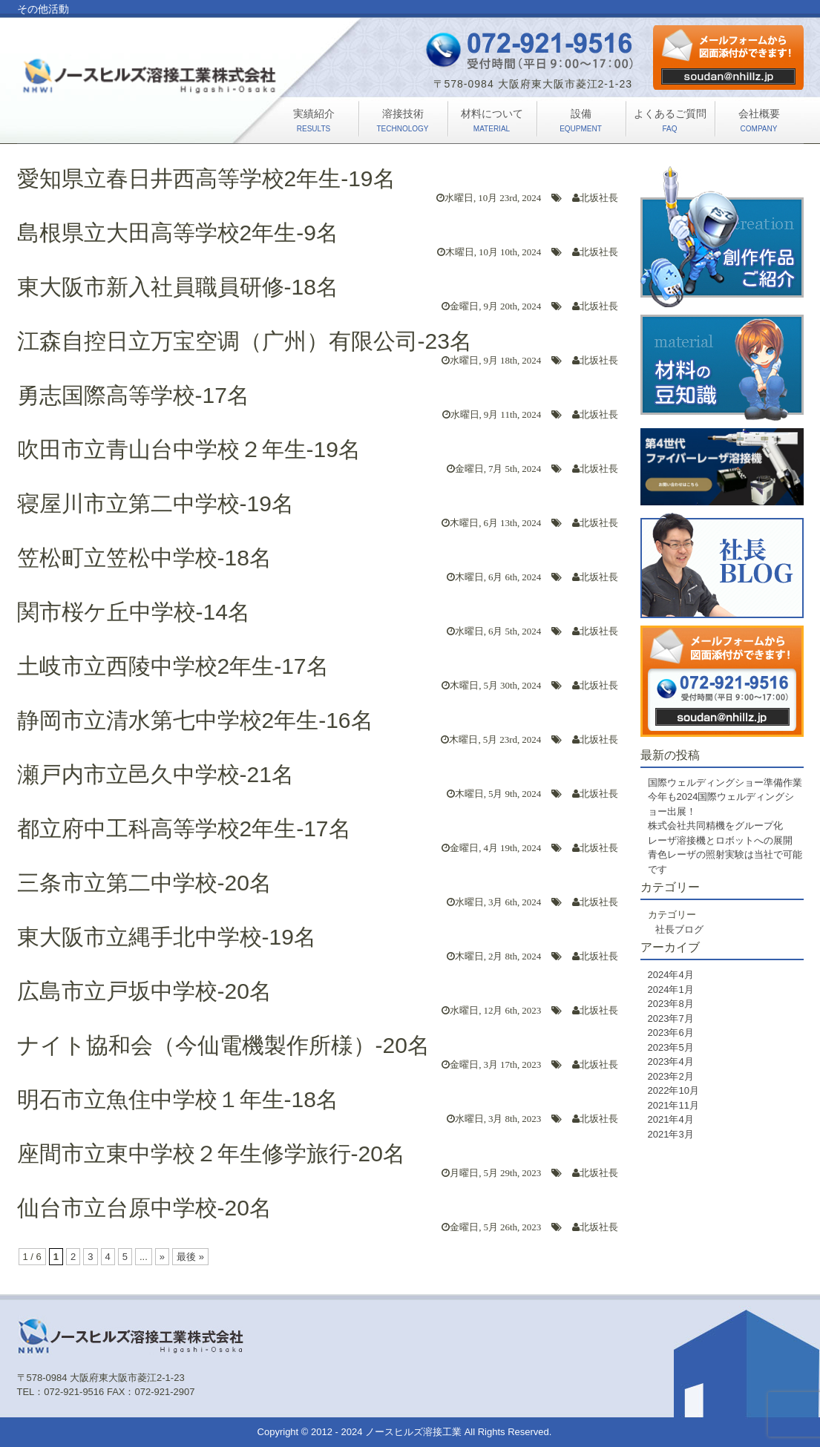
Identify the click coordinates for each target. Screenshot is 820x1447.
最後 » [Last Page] (190, 1256)
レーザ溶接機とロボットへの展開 (720, 840)
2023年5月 (671, 1047)
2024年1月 (671, 989)
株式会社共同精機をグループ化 (715, 825)
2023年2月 (671, 1076)
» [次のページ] (162, 1256)
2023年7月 (671, 1018)
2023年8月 (671, 1003)
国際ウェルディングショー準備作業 (725, 782)
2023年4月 (671, 1061)
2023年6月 (671, 1032)
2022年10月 (673, 1090)
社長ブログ (679, 929)
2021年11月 (673, 1105)
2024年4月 (671, 974)
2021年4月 (671, 1119)
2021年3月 (671, 1134)
